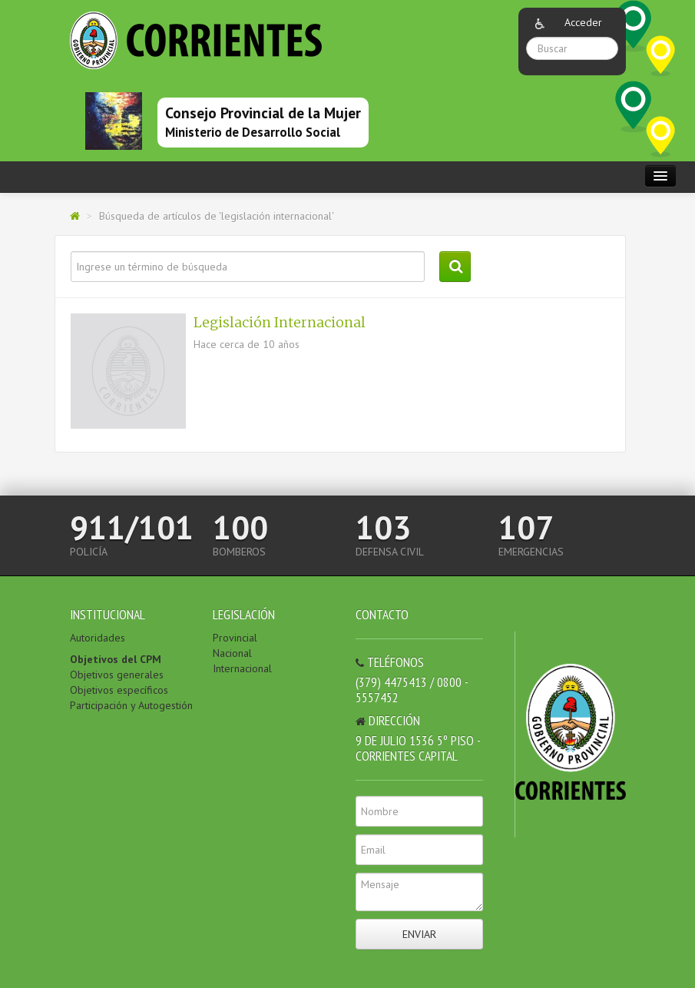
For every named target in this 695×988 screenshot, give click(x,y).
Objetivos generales (117, 674)
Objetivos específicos (119, 690)
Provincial (235, 638)
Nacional (232, 653)
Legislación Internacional (280, 322)
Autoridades (97, 638)
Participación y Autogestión (131, 705)
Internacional (242, 668)
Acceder (583, 22)
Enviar (419, 934)
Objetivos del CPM (115, 659)
